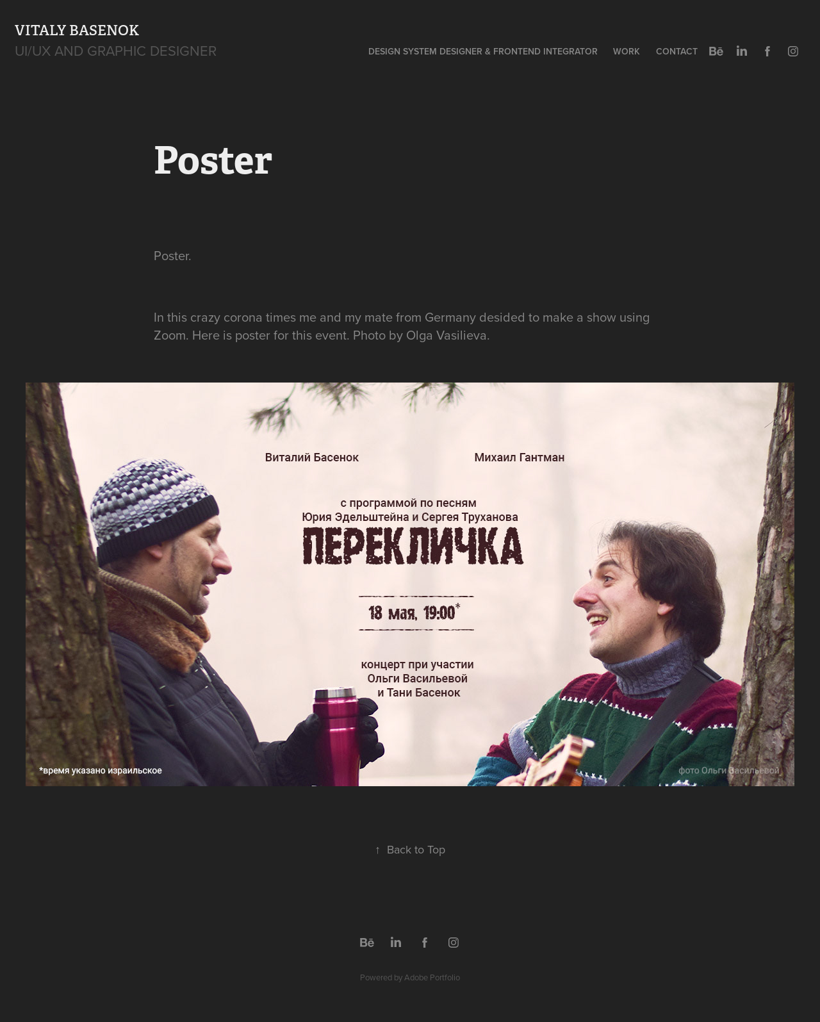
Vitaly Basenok (77, 30)
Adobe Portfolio (432, 977)
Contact (677, 51)
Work (626, 51)
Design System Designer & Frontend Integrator (483, 51)
